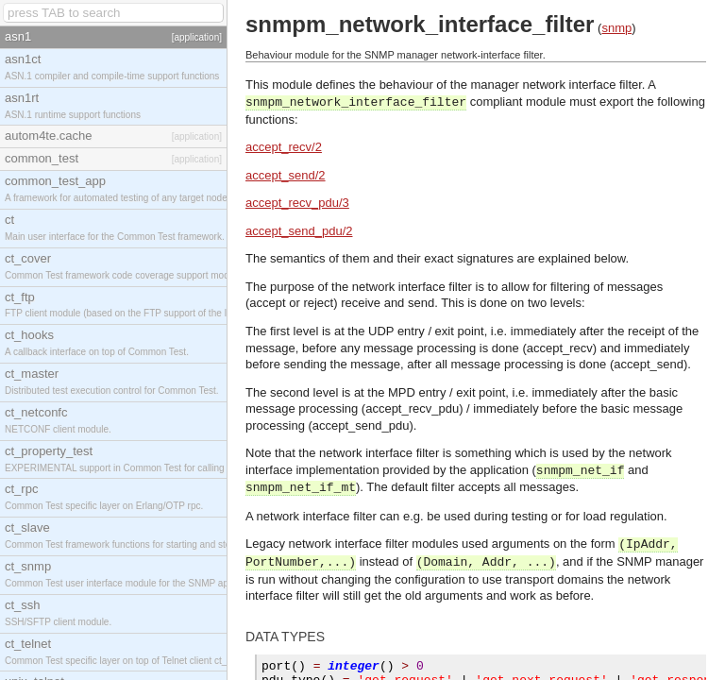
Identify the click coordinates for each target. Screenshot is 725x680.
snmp (616, 28)
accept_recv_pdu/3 (297, 203)
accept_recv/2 (283, 147)
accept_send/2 (285, 175)
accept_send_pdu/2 (298, 231)
